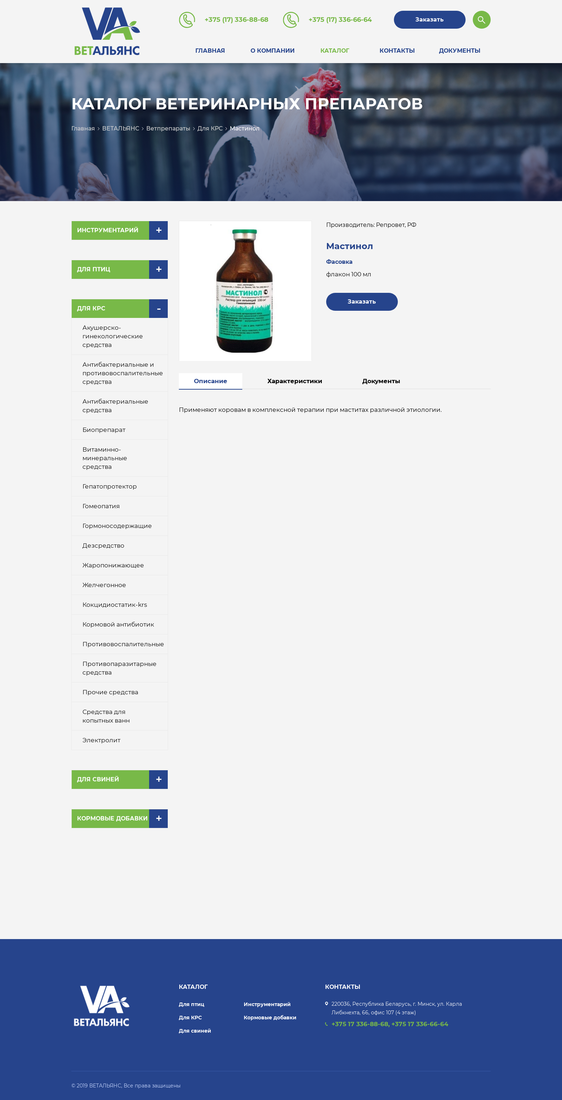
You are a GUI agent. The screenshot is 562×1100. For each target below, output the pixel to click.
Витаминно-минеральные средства (104, 458)
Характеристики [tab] (294, 381)
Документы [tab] (381, 381)
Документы (459, 50)
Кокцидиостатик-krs (114, 604)
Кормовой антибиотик (118, 624)
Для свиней (98, 779)
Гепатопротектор (109, 486)
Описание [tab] (210, 381)
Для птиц (93, 269)
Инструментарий (107, 230)
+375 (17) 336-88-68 (236, 20)
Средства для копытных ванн (106, 716)
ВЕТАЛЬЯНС (120, 128)
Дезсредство (103, 545)
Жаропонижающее (113, 565)
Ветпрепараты (168, 128)
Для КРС (210, 128)
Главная (210, 50)
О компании (273, 50)
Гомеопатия (101, 506)
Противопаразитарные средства (119, 668)
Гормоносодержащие (117, 525)
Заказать (429, 19)
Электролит (101, 740)
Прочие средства (110, 692)
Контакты (397, 50)
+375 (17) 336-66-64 (340, 20)
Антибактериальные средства (115, 406)
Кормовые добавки (112, 818)
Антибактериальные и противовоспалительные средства (122, 373)
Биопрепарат (103, 429)
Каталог (334, 50)
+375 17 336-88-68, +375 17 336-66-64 (390, 1024)
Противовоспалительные (123, 644)
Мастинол (244, 128)
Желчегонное (104, 585)
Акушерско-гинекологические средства (112, 336)
